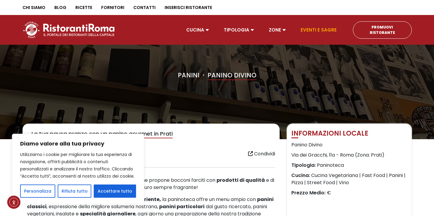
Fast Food (373, 175)
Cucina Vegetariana (334, 175)
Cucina (195, 30)
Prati (376, 155)
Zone (275, 30)
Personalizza (37, 191)
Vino (344, 182)
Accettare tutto (115, 191)
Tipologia (236, 30)
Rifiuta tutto (75, 191)
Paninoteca (330, 165)
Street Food (321, 182)
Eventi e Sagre (319, 30)
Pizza (297, 182)
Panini (188, 75)
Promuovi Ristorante (382, 30)
